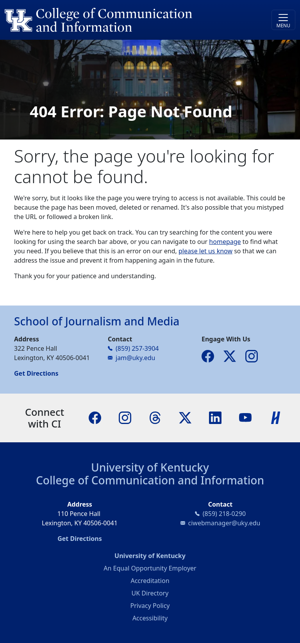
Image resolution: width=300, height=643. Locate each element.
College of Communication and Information (150, 480)
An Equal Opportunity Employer (150, 568)
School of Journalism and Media (96, 321)
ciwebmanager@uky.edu (224, 523)
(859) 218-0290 (224, 513)
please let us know (205, 251)
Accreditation (149, 580)
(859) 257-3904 (137, 348)
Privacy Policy (150, 605)
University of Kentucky (150, 467)
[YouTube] (245, 417)
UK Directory (150, 593)
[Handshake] (275, 417)
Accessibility (150, 618)
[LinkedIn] (215, 417)
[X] (185, 417)
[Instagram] (125, 417)
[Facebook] (95, 417)
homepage (225, 241)
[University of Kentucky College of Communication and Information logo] (114, 20)
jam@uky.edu (135, 357)
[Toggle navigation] (283, 20)
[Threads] (155, 417)
